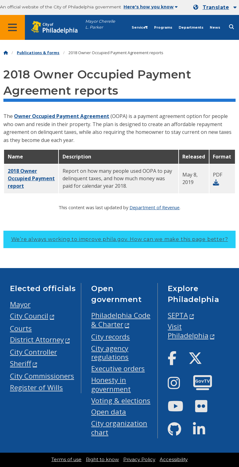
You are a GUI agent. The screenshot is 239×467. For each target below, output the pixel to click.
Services (140, 28)
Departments (191, 28)
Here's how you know (151, 6)
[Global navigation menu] (12, 27)
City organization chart (119, 427)
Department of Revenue (154, 207)
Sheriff (20, 363)
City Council (29, 316)
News (215, 28)
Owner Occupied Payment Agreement (61, 116)
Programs (163, 28)
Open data (108, 412)
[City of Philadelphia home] (57, 27)
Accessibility (174, 459)
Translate (216, 7)
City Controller (33, 352)
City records (110, 337)
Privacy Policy (139, 459)
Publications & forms (38, 52)
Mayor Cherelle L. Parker (100, 24)
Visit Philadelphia (188, 331)
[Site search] (231, 27)
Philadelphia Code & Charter (120, 319)
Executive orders (118, 368)
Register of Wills (36, 387)
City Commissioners (42, 376)
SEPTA (178, 315)
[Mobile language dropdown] (215, 7)
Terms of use (66, 459)
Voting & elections (120, 400)
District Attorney (37, 339)
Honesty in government (111, 384)
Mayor (20, 304)
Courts (21, 328)
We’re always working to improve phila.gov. (119, 239)
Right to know (102, 459)
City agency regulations (110, 352)
